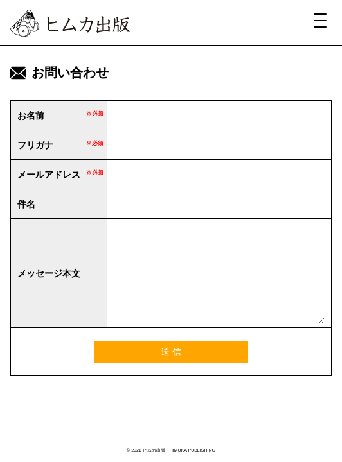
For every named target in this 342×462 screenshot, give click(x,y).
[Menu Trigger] (320, 19)
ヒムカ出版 (70, 23)
